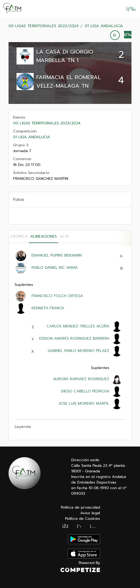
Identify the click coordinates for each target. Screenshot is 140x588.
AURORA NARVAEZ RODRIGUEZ (81, 379)
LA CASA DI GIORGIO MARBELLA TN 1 (64, 55)
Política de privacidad (80, 507)
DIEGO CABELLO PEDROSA (85, 391)
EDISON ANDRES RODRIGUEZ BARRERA (74, 338)
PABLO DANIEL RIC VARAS (54, 267)
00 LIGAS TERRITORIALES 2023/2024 (43, 26)
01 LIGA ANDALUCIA (104, 26)
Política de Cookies (82, 518)
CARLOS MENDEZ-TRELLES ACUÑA (78, 326)
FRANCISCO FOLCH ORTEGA (57, 296)
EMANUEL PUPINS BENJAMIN (56, 255)
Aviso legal (90, 513)
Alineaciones (43, 236)
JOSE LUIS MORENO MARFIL (84, 403)
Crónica (18, 236)
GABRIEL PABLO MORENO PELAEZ (78, 351)
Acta (64, 236)
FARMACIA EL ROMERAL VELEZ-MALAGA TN (68, 81)
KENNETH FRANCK (47, 308)
